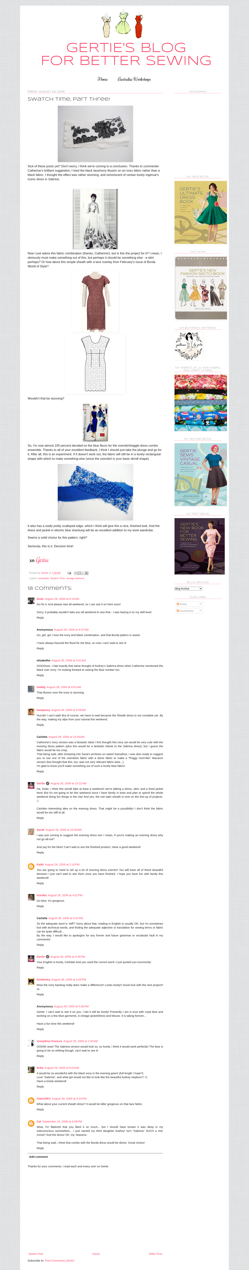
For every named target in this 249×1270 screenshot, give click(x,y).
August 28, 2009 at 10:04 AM (66, 736)
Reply (40, 617)
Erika (40, 1067)
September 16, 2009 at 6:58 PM (62, 1121)
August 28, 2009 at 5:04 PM (69, 979)
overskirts (43, 578)
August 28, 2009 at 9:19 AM (62, 598)
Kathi (40, 864)
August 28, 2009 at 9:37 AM (71, 629)
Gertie (41, 783)
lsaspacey (43, 710)
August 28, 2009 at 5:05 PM (71, 1006)
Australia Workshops (134, 79)
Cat (39, 1121)
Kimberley (43, 979)
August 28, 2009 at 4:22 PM (66, 918)
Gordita (42, 895)
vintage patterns (75, 578)
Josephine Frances (49, 1041)
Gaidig (41, 687)
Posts (182, 604)
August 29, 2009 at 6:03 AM (62, 1067)
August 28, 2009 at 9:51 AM (64, 687)
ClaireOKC (44, 1098)
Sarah (41, 829)
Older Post (155, 1253)
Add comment (38, 1156)
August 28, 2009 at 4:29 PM (67, 956)
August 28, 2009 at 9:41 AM (69, 660)
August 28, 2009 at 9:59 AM (68, 710)
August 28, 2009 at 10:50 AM (64, 829)
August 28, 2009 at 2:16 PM (62, 864)
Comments (185, 610)
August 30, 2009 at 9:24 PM (69, 1098)
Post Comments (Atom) (59, 1260)
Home (103, 79)
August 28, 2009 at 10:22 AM (68, 783)
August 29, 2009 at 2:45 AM (80, 1041)
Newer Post (36, 1253)
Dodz (40, 598)
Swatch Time (57, 578)
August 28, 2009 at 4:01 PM (65, 895)
